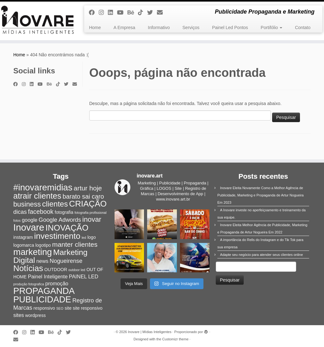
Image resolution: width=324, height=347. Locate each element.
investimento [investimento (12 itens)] (57, 236)
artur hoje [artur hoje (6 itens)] (88, 188)
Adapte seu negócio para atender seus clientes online (261, 255)
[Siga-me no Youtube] (122, 12)
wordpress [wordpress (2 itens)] (35, 315)
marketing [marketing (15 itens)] (32, 252)
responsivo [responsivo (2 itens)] (44, 308)
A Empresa (124, 27)
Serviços (191, 27)
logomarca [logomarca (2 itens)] (23, 245)
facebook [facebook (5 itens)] (40, 211)
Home (95, 27)
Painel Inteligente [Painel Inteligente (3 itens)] (48, 276)
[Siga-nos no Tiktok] (142, 12)
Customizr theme (175, 339)
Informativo (159, 27)
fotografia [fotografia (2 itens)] (64, 212)
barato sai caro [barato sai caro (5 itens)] (83, 196)
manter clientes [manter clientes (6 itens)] (74, 244)
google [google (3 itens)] (29, 220)
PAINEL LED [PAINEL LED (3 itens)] (83, 276)
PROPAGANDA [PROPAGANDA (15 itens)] (44, 291)
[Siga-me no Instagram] (103, 12)
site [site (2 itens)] (68, 308)
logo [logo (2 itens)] (91, 237)
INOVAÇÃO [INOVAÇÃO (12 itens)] (67, 227)
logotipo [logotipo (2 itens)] (43, 245)
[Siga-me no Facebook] (94, 12)
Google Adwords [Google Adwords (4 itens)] (60, 219)
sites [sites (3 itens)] (18, 315)
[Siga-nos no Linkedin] (112, 12)
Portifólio (271, 27)
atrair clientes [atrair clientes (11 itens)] (37, 195)
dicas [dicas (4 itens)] (20, 211)
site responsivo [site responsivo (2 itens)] (88, 308)
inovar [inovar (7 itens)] (91, 219)
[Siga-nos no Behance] (133, 12)
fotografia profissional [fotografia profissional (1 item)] (90, 212)
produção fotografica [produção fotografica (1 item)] (28, 284)
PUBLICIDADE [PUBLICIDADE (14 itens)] (42, 299)
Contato (302, 27)
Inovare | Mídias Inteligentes (149, 332)
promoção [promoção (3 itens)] (56, 283)
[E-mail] (162, 12)
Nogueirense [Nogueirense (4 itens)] (66, 260)
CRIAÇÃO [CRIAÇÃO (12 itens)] (88, 203)
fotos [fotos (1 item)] (17, 220)
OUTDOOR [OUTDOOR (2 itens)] (55, 269)
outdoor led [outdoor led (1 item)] (76, 270)
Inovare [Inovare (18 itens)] (28, 227)
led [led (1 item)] (84, 237)
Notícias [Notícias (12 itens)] (28, 268)
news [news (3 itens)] (42, 261)
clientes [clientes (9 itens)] (55, 204)
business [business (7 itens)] (27, 204)
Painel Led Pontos (230, 27)
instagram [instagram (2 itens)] (23, 237)
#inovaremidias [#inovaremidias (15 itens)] (42, 187)
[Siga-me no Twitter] (152, 12)
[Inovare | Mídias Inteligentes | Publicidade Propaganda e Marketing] (38, 21)
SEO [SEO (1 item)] (60, 308)
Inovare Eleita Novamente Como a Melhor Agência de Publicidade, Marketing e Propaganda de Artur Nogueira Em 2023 (260, 195)
